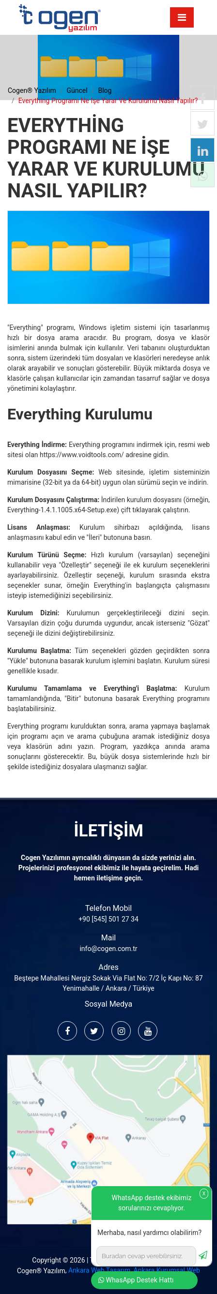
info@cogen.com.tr (108, 948)
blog (104, 90)
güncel (76, 90)
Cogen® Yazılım (41, 1271)
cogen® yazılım (32, 90)
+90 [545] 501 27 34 (108, 919)
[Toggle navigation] (182, 17)
